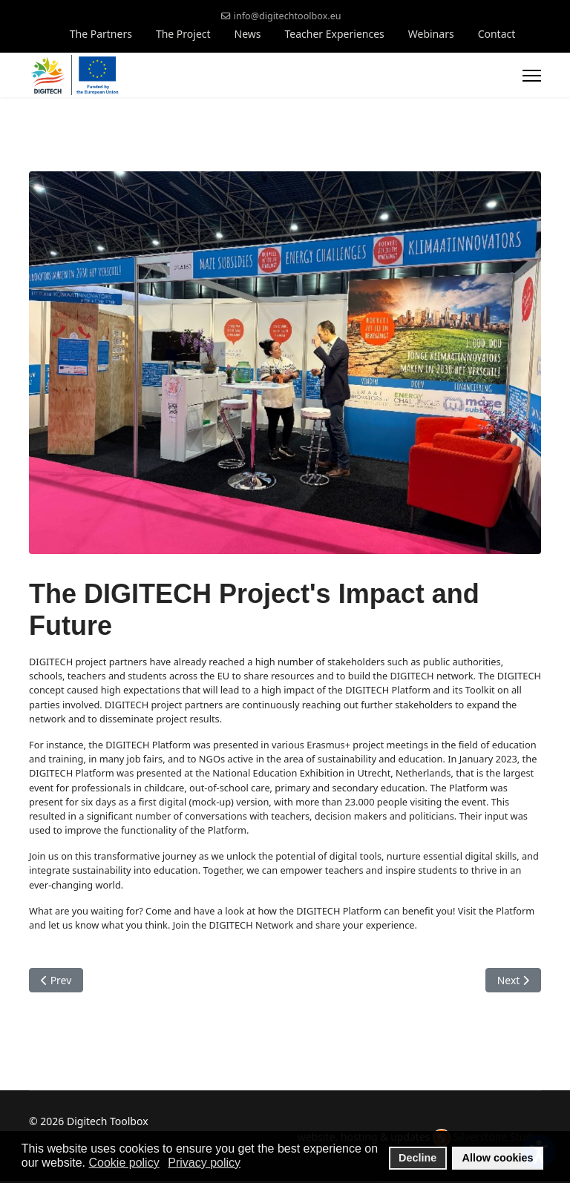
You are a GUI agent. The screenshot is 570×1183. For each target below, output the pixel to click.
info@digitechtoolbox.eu (287, 16)
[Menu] (531, 75)
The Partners (101, 34)
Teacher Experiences (334, 34)
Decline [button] (417, 1158)
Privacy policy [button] (204, 1162)
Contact (497, 34)
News (248, 34)
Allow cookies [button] (498, 1158)
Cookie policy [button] (124, 1162)
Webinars (431, 34)
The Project (183, 34)
